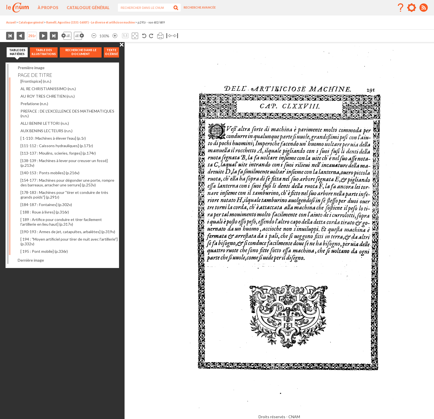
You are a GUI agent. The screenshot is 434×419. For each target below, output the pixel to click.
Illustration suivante (79, 36)
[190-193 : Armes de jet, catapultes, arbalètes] (67, 231)
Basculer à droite (175, 36)
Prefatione (34, 103)
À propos (48, 7)
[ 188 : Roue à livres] (44, 212)
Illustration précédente (66, 36)
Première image (31, 67)
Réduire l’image (93, 36)
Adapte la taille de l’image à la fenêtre (135, 36)
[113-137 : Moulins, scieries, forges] (58, 153)
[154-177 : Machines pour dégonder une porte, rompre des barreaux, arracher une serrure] (67, 182)
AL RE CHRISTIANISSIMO (48, 88)
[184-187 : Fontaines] (46, 204)
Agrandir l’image (114, 36)
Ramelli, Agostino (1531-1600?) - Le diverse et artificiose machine (90, 22)
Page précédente (21, 36)
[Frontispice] (35, 81)
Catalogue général (88, 7)
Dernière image (31, 260)
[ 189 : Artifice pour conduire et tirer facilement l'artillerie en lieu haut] (61, 222)
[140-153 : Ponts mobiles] (49, 172)
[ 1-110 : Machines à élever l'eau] (53, 138)
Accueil (11, 22)
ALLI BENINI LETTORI (44, 123)
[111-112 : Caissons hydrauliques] (56, 145)
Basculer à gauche (169, 36)
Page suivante (43, 36)
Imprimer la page (160, 36)
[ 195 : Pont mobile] (44, 251)
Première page (10, 36)
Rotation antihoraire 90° (144, 36)
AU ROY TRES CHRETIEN (47, 96)
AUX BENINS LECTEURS (46, 130)
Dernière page (54, 36)
